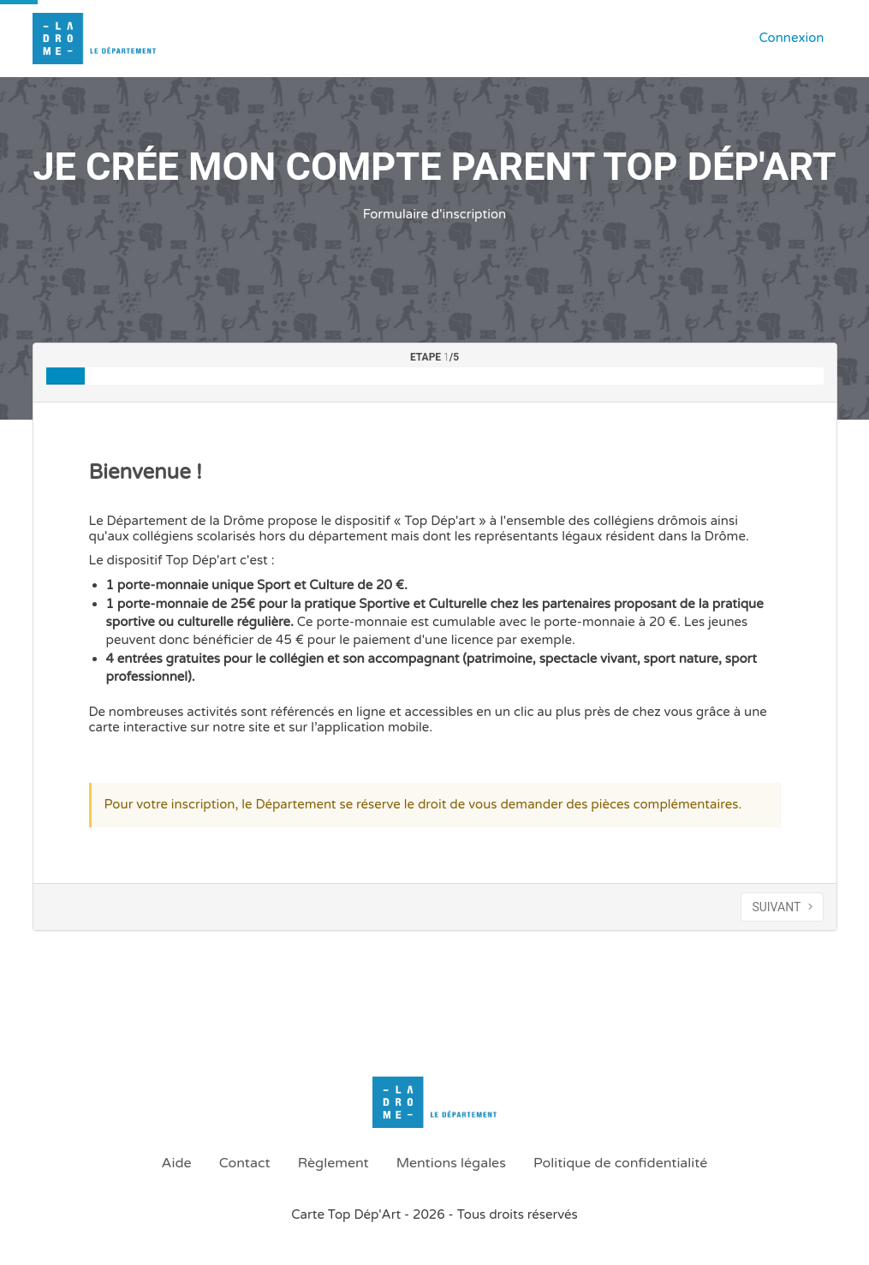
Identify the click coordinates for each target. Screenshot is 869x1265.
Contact (245, 1163)
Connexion (791, 37)
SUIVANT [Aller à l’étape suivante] (782, 907)
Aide (177, 1163)
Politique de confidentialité (620, 1163)
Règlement (333, 1163)
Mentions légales (451, 1163)
